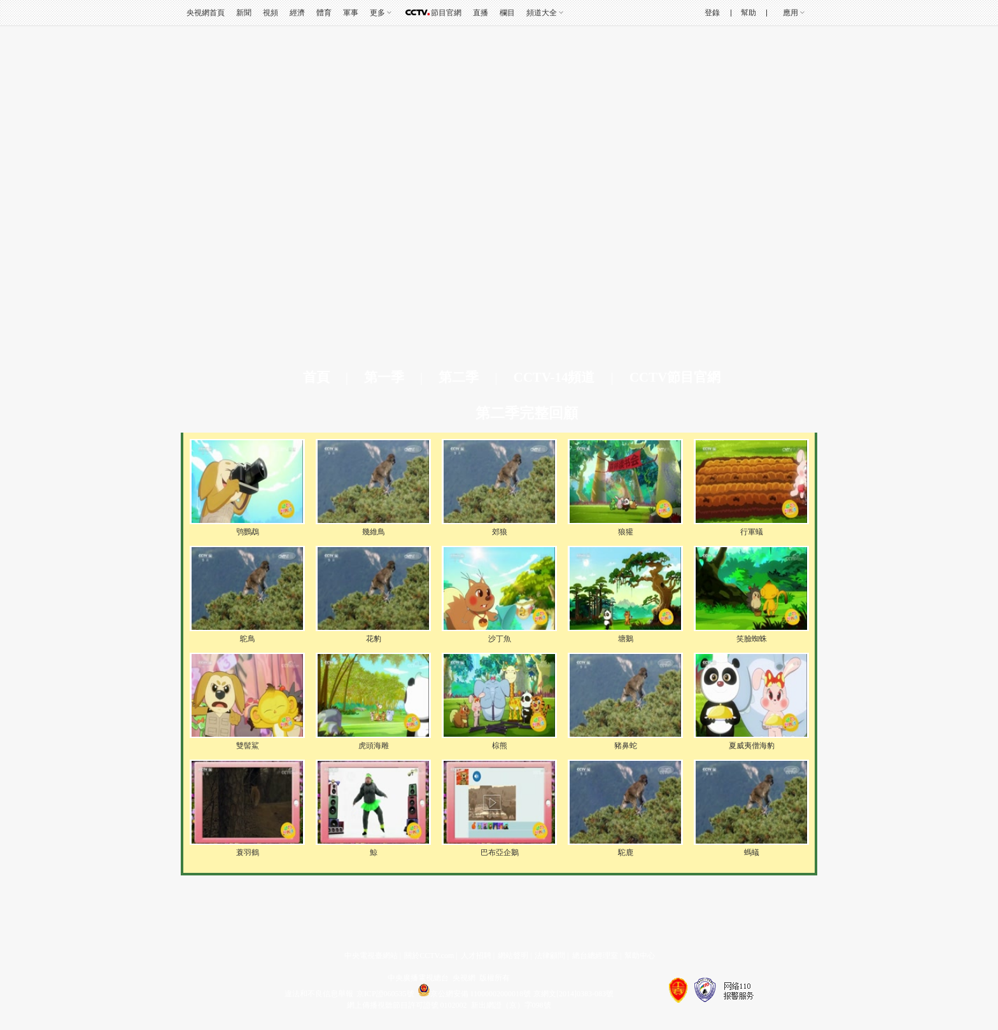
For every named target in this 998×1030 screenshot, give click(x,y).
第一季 (384, 377)
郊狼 (499, 531)
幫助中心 (639, 955)
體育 (324, 12)
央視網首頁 (205, 12)
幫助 (748, 12)
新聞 (243, 12)
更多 (377, 12)
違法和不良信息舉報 (319, 993)
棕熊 (499, 745)
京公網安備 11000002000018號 (474, 993)
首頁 (316, 377)
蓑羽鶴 (247, 852)
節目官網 (446, 12)
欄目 (507, 12)
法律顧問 (550, 955)
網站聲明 (513, 955)
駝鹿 (625, 852)
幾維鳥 (373, 531)
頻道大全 (541, 12)
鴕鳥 (247, 638)
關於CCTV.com (429, 955)
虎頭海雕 (373, 745)
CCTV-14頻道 (553, 377)
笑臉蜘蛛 (751, 638)
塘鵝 (625, 638)
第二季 (459, 377)
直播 (480, 12)
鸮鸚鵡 (247, 531)
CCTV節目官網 (675, 377)
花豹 (373, 638)
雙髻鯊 (247, 745)
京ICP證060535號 (385, 993)
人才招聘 (476, 955)
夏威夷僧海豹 (752, 745)
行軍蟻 (751, 531)
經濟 (297, 12)
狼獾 (625, 531)
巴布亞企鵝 (500, 852)
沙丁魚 (499, 638)
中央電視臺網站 (371, 955)
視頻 (270, 12)
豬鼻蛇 (625, 745)
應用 (790, 12)
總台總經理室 (595, 955)
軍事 (350, 12)
